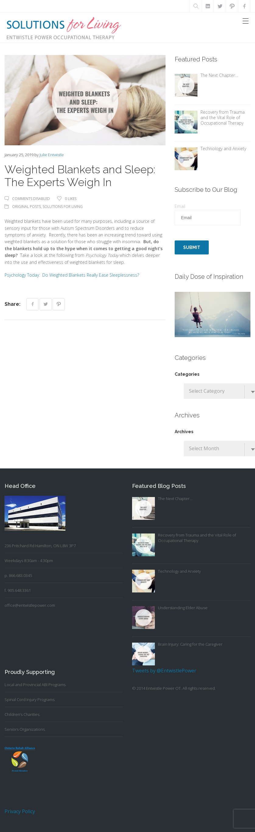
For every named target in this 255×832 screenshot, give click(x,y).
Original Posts (26, 206)
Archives (184, 431)
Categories (187, 374)
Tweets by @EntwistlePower (164, 670)
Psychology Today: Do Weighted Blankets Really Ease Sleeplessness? (72, 275)
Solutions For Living (63, 206)
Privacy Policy (20, 811)
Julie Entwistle (52, 154)
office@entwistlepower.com (30, 605)
